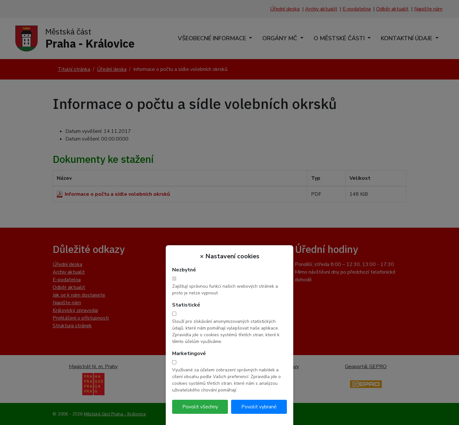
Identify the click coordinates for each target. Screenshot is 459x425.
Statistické (186, 304)
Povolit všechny (200, 406)
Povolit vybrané (259, 406)
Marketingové (189, 353)
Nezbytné (184, 269)
